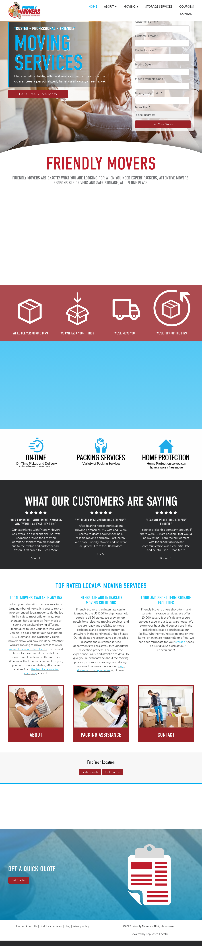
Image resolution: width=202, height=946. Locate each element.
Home (92, 6)
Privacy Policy (81, 926)
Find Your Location (101, 762)
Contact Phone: (145, 50)
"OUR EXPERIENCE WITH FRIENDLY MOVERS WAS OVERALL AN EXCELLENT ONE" (36, 522)
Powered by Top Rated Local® (149, 934)
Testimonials (90, 772)
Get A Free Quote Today (38, 94)
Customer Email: (146, 36)
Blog (67, 926)
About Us (31, 926)
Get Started (112, 772)
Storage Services (158, 6)
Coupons (186, 6)
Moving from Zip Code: (150, 78)
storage (180, 641)
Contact (187, 13)
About (36, 734)
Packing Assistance (101, 734)
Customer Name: (146, 21)
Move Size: (142, 107)
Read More (51, 550)
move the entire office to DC (28, 649)
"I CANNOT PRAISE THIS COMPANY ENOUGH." (166, 522)
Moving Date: (144, 64)
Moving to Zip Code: (148, 93)
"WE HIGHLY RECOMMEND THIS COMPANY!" (101, 520)
